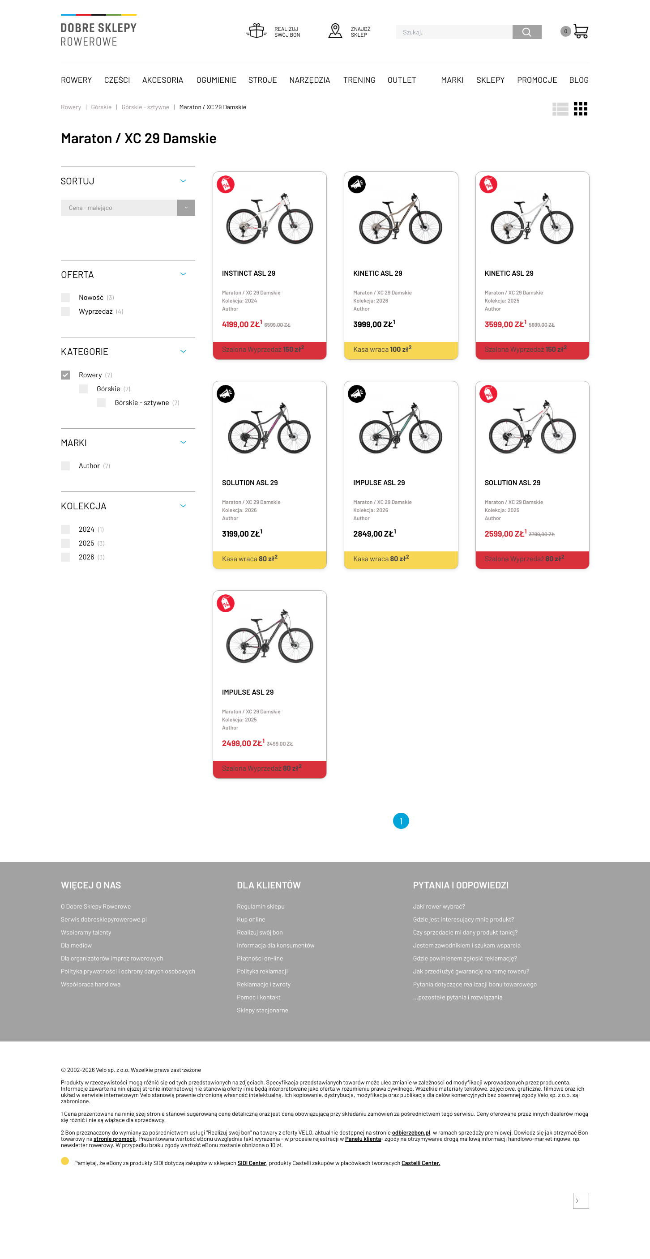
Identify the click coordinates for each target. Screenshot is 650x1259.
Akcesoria (163, 80)
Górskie (101, 107)
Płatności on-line (260, 958)
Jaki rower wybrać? (439, 906)
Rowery (76, 80)
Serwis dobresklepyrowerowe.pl (104, 919)
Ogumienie (217, 80)
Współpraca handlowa (90, 984)
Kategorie (84, 351)
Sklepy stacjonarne (262, 1010)
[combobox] (69, 207)
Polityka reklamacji (262, 971)
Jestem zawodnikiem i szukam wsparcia (467, 945)
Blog (579, 80)
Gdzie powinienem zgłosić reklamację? (465, 958)
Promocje (537, 80)
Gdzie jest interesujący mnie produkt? (463, 919)
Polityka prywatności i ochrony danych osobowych (128, 971)
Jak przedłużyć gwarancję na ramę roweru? (471, 971)
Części (117, 80)
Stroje (262, 80)
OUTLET (402, 80)
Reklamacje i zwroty (264, 984)
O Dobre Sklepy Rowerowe (96, 906)
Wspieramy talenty (86, 932)
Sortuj (77, 180)
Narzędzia (309, 80)
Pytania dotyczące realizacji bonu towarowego (475, 984)
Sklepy (490, 80)
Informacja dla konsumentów (275, 945)
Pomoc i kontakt (259, 997)
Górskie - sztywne (146, 107)
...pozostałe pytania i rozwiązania (458, 997)
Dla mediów (76, 945)
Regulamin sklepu (261, 906)
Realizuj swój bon (259, 932)
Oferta (77, 274)
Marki (452, 80)
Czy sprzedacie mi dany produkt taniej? (465, 932)
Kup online (251, 919)
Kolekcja (84, 505)
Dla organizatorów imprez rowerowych (112, 958)
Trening (359, 80)
